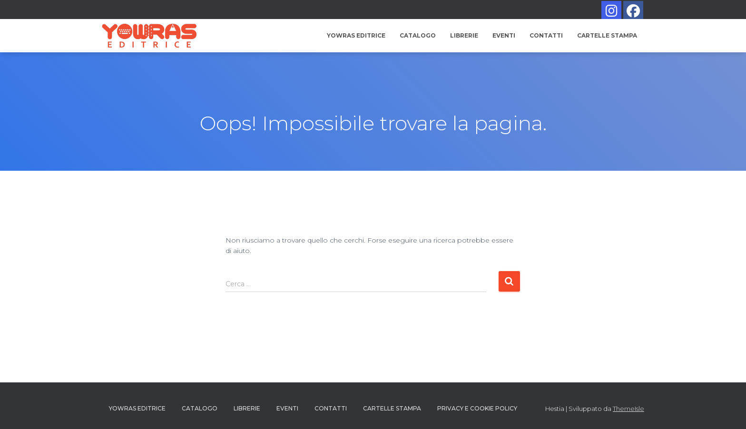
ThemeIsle (628, 408)
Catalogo (418, 35)
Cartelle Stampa (607, 35)
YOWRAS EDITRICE (356, 35)
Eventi (503, 35)
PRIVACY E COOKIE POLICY (477, 408)
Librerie (464, 35)
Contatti (546, 35)
